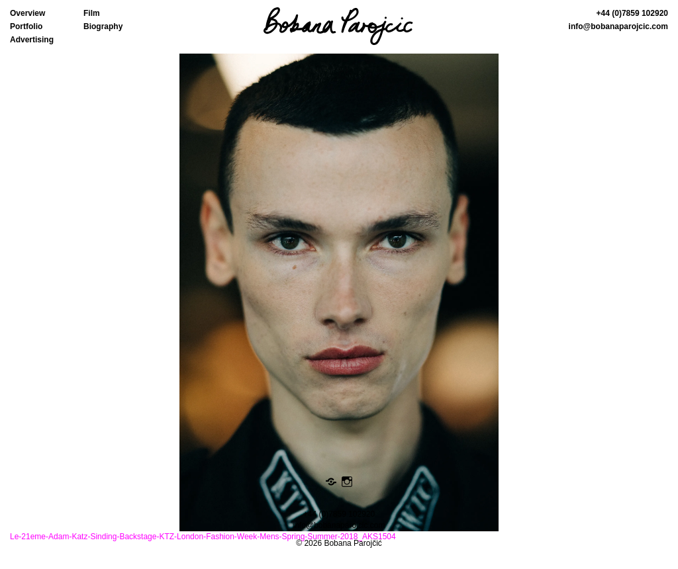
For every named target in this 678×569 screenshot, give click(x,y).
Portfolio (26, 26)
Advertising (32, 39)
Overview (27, 13)
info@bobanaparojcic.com (618, 26)
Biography (102, 26)
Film (91, 13)
